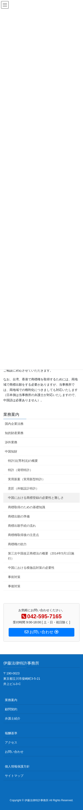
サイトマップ (14, 775)
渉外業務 (11, 442)
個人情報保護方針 (17, 766)
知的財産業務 (14, 433)
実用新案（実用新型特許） (26, 479)
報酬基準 (11, 733)
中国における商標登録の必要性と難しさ (36, 497)
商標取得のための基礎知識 (26, 507)
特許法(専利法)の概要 (23, 460)
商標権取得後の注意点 (23, 535)
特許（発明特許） (20, 470)
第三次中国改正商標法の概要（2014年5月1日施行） (41, 556)
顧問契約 (11, 709)
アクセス (11, 742)
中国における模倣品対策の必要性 (31, 567)
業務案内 (11, 414)
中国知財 (11, 451)
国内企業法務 (14, 423)
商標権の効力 (17, 544)
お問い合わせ (14, 751)
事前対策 (14, 577)
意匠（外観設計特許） (23, 488)
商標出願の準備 (19, 516)
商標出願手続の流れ (22, 525)
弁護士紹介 (12, 718)
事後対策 (14, 586)
